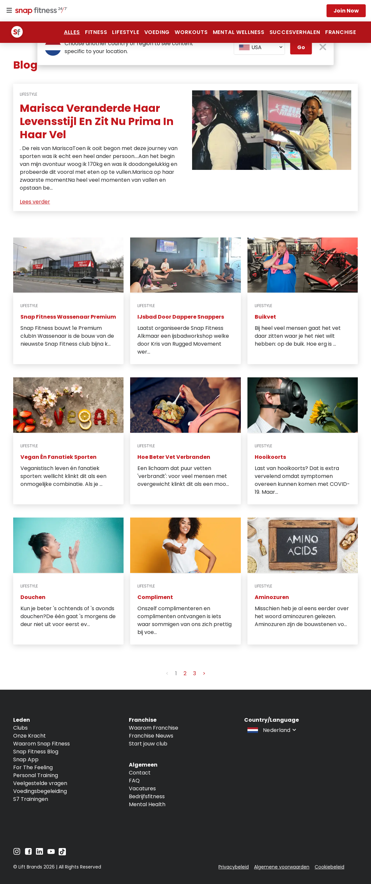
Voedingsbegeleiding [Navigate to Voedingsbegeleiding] (40, 791)
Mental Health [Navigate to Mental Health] (147, 804)
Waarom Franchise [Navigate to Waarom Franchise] (153, 728)
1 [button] (176, 673)
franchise (340, 32)
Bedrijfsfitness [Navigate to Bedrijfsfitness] (147, 796)
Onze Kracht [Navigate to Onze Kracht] (29, 736)
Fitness (96, 32)
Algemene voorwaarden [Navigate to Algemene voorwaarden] (281, 867)
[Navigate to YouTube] (51, 853)
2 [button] (185, 673)
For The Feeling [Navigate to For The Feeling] (33, 767)
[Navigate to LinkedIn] (39, 853)
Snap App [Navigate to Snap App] (26, 759)
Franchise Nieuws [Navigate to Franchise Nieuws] (151, 736)
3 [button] (194, 673)
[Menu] (9, 11)
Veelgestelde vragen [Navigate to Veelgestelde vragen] (40, 783)
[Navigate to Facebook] (28, 853)
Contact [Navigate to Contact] (140, 772)
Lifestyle (125, 32)
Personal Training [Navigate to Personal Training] (35, 775)
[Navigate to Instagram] (16, 853)
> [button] (204, 673)
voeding (157, 32)
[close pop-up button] (322, 47)
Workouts (191, 32)
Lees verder (35, 201)
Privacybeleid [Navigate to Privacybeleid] (233, 867)
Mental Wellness (239, 32)
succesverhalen (295, 32)
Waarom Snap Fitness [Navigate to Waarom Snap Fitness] (41, 743)
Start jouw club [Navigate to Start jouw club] (148, 743)
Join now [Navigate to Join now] (346, 11)
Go (301, 47)
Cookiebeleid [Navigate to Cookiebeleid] (329, 867)
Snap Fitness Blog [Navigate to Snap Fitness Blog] (35, 751)
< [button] (167, 673)
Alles (72, 32)
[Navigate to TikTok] (62, 853)
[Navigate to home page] (40, 11)
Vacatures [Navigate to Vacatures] (142, 788)
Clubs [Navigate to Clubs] (20, 728)
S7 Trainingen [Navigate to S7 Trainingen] (30, 799)
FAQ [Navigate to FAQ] (134, 780)
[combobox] (259, 47)
